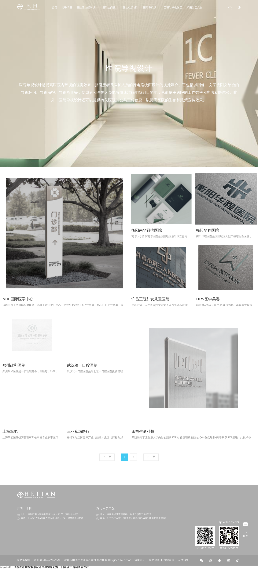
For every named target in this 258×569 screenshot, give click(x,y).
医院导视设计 (151, 7)
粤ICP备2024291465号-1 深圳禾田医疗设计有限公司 (65, 560)
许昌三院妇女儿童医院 (150, 299)
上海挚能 (10, 431)
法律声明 (169, 560)
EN (239, 7)
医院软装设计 (131, 7)
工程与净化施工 (173, 7)
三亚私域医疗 (78, 431)
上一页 (107, 457)
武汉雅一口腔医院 (82, 365)
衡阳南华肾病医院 (146, 230)
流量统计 (140, 560)
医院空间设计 (110, 7)
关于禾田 (66, 7)
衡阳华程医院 (207, 230)
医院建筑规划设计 (87, 7)
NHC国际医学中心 (17, 299)
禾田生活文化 (194, 7)
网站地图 (154, 560)
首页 (54, 7)
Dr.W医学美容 (208, 299)
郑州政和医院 (13, 365)
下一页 (151, 457)
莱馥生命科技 (143, 431)
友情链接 (183, 560)
